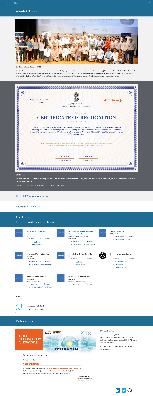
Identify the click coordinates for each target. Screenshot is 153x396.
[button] (150, 3)
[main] (76, 11)
